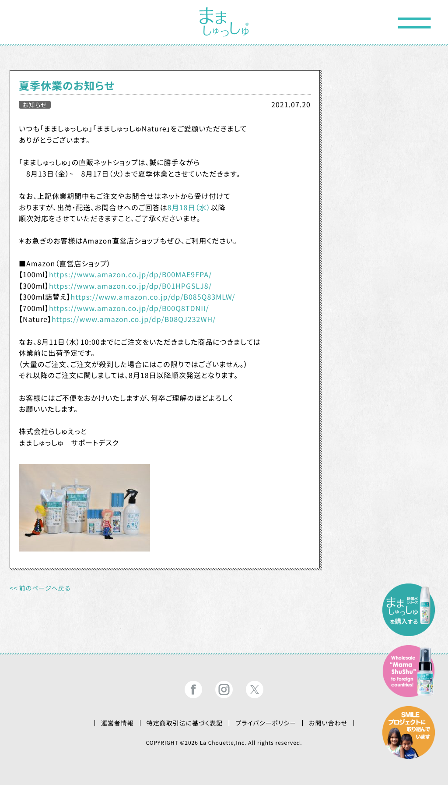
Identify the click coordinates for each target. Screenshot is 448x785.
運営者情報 (117, 723)
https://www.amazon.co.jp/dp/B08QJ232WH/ (134, 319)
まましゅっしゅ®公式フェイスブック (193, 689)
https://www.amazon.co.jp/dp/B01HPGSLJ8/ (130, 285)
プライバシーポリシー (265, 723)
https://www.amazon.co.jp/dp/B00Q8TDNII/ (129, 308)
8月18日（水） (189, 207)
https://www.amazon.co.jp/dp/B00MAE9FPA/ (130, 274)
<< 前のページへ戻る (40, 588)
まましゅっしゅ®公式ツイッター (254, 689)
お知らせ (34, 105)
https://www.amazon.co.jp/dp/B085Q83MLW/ (152, 296)
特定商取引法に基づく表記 (185, 723)
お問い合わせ (328, 723)
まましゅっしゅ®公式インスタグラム (224, 689)
